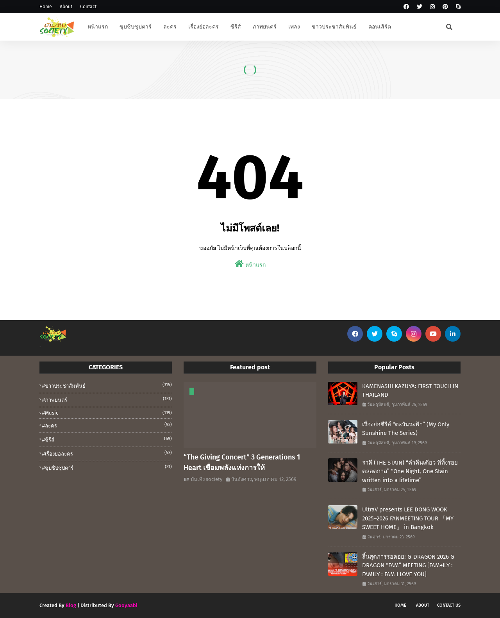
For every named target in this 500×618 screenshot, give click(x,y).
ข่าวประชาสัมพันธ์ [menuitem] (334, 26)
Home (45, 6)
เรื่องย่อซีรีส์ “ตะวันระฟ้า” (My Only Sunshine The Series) (405, 429)
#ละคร (107, 425)
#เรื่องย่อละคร (107, 453)
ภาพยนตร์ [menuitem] (265, 26)
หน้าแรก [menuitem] (98, 26)
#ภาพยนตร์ (107, 399)
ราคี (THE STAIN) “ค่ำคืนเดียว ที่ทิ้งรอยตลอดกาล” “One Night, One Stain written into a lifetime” (410, 471)
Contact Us (449, 605)
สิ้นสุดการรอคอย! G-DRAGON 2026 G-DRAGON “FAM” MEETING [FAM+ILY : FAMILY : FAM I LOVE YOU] (409, 565)
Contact (88, 6)
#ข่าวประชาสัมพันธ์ (107, 385)
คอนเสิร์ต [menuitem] (379, 26)
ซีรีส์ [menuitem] (235, 26)
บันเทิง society (206, 479)
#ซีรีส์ (107, 439)
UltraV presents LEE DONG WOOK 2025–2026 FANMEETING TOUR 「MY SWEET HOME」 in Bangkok (408, 518)
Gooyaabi (126, 605)
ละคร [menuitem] (170, 26)
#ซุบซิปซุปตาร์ (107, 467)
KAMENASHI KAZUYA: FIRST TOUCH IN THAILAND (410, 391)
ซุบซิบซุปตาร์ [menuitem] (136, 26)
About (66, 6)
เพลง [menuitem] (294, 26)
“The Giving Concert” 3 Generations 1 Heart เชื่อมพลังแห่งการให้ (242, 462)
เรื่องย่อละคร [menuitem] (203, 26)
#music (107, 413)
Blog (71, 605)
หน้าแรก (250, 264)
